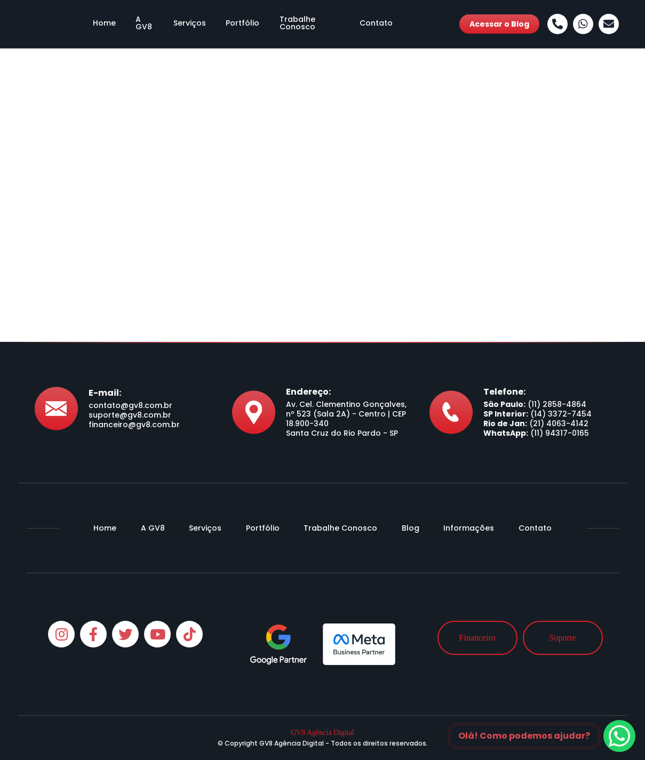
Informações (468, 528)
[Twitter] (125, 634)
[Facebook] (93, 634)
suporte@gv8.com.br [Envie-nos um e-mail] (130, 415)
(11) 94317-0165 (559, 433)
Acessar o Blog (499, 24)
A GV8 (140, 24)
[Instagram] (61, 634)
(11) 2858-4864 (557, 404)
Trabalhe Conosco (311, 24)
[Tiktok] (189, 634)
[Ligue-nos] (557, 24)
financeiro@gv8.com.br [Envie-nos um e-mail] (134, 424)
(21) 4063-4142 (558, 423)
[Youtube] (157, 634)
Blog (410, 528)
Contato (383, 24)
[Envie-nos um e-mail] (609, 24)
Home (96, 24)
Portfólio (239, 24)
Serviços (186, 24)
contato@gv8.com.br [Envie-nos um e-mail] (130, 405)
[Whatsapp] (583, 24)
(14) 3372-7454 (561, 414)
